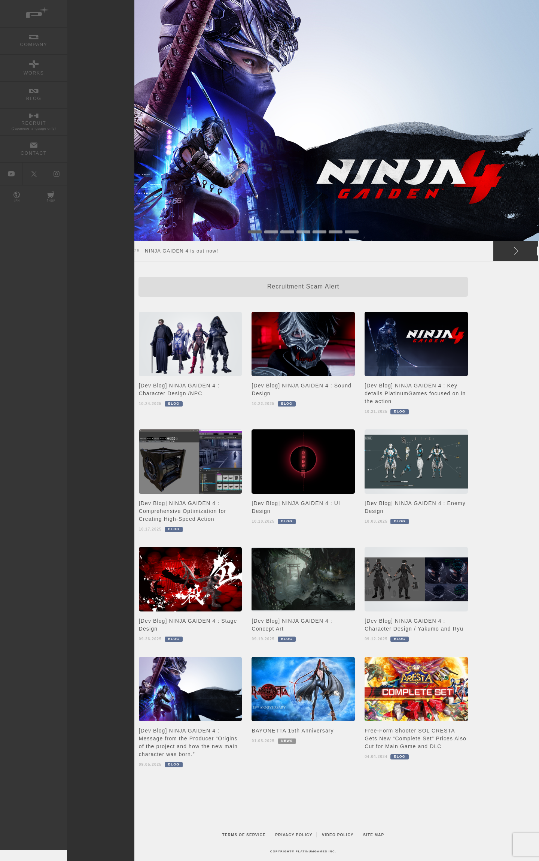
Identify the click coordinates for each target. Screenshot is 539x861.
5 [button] (319, 232)
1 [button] (255, 232)
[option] (303, 120)
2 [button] (271, 232)
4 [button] (303, 232)
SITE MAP (373, 835)
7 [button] (352, 232)
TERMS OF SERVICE (244, 835)
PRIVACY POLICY (293, 835)
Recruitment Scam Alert (303, 286)
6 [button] (335, 232)
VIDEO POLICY (338, 835)
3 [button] (287, 232)
